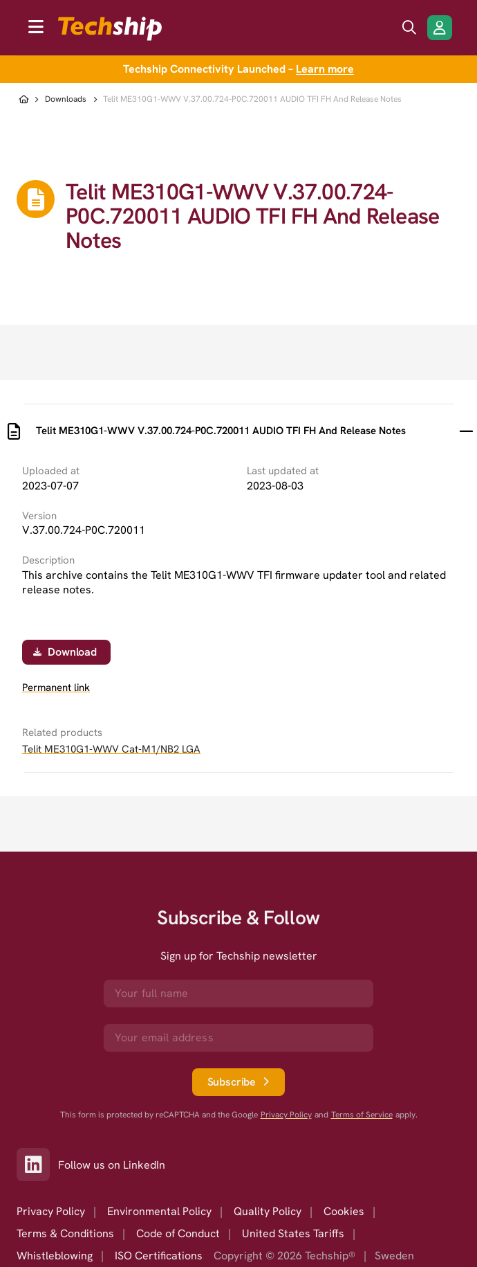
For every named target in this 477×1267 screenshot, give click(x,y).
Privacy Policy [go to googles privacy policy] (286, 1115)
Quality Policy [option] (267, 1211)
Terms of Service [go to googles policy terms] (362, 1115)
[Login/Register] (439, 27)
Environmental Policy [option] (159, 1211)
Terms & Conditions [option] (65, 1233)
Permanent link (56, 687)
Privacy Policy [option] (51, 1211)
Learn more (325, 69)
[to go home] (110, 29)
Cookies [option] (344, 1211)
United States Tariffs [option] (293, 1233)
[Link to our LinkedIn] (37, 1164)
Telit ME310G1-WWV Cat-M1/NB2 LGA (111, 749)
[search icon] (409, 27)
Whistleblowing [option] (55, 1255)
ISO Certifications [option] (159, 1255)
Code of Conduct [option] (178, 1233)
